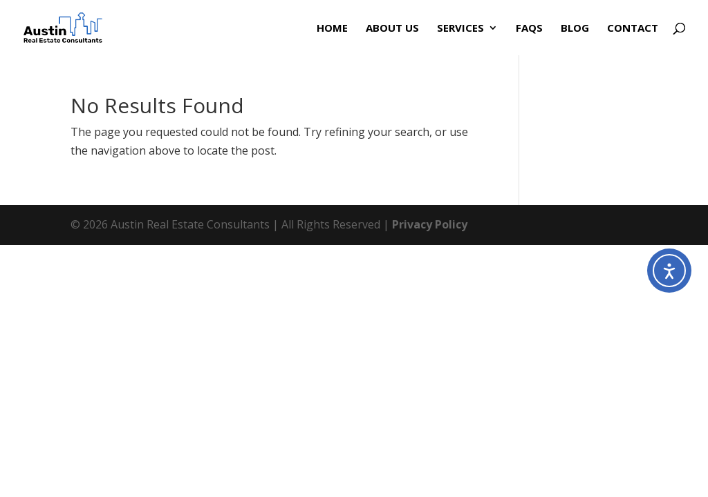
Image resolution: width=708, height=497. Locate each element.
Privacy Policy (429, 224)
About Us (392, 29)
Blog (575, 29)
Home (332, 29)
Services (460, 29)
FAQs (529, 29)
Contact (632, 29)
